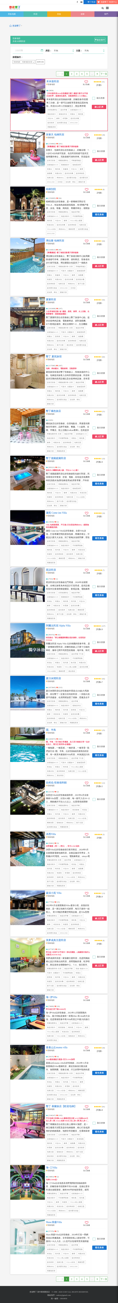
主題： (79, 51)
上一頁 (60, 73)
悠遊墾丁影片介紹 (81, 2)
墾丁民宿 (89, 2)
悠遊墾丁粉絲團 (77, 2)
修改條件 (100, 40)
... (92, 73)
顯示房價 (100, 98)
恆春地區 (17, 62)
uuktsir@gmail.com (63, 1295)
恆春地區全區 (27, 62)
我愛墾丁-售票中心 (107, 2)
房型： (48, 51)
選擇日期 (40, 62)
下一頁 (103, 73)
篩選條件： (18, 57)
